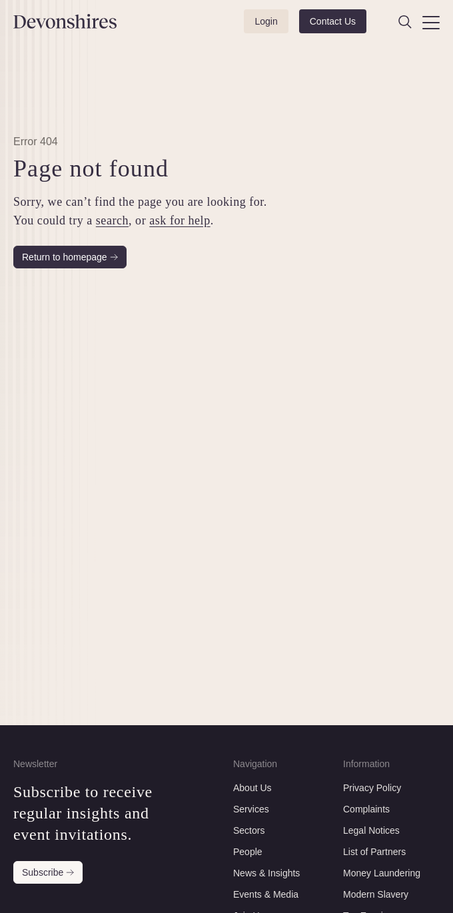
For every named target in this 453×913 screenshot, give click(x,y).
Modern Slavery (375, 894)
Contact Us (333, 21)
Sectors (248, 830)
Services (251, 809)
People (247, 851)
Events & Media (265, 894)
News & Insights (266, 873)
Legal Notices (371, 830)
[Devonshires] (43, 21)
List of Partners (374, 851)
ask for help (179, 220)
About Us (252, 787)
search (112, 220)
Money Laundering (381, 873)
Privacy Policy (372, 787)
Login (265, 21)
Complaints (366, 809)
